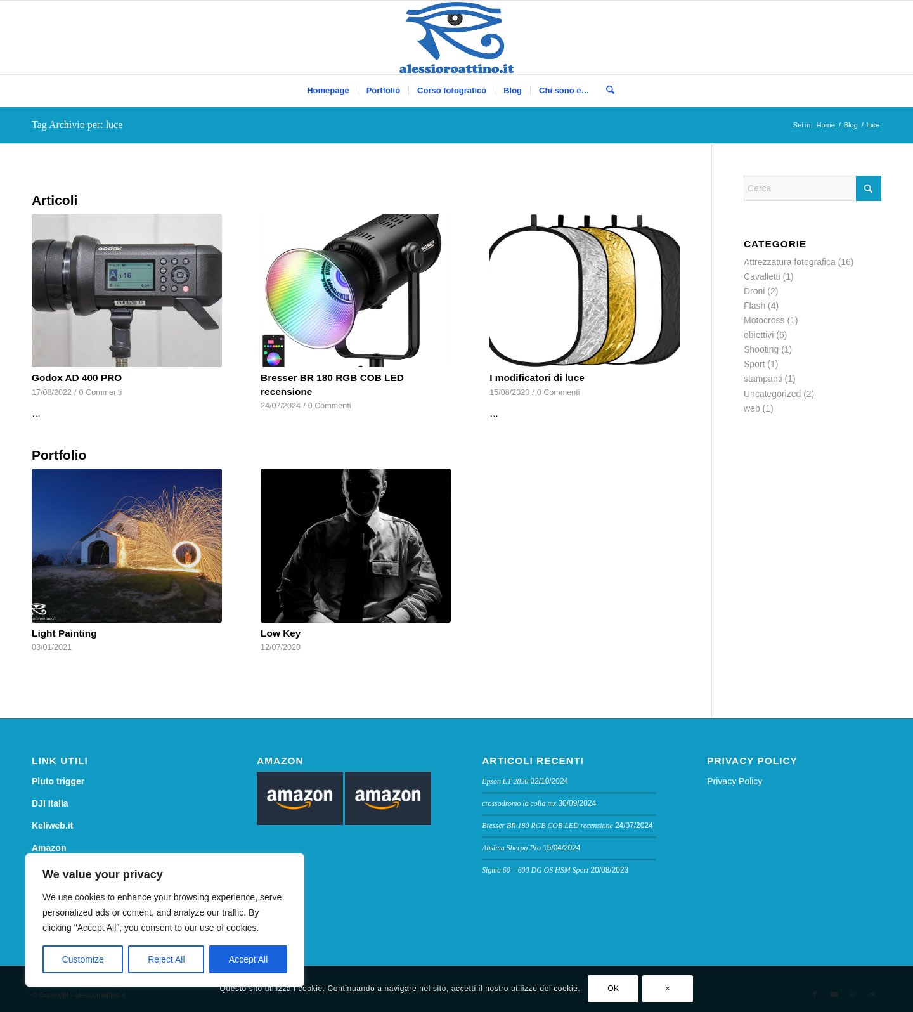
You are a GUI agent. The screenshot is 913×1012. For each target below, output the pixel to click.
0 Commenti (100, 392)
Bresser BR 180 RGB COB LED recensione (547, 825)
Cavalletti (762, 276)
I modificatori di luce (537, 377)
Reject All (166, 959)
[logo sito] (457, 37)
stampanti (763, 378)
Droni (754, 291)
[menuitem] (328, 91)
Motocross (764, 320)
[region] (164, 920)
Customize (83, 959)
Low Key (281, 633)
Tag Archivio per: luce (77, 124)
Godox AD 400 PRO (77, 377)
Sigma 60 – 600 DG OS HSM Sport (535, 870)
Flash (754, 306)
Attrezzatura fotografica (790, 262)
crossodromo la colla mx (519, 803)
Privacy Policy (734, 781)
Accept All (248, 959)
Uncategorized (772, 394)
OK (613, 988)
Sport (754, 364)
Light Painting (64, 633)
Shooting (761, 349)
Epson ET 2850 (505, 781)
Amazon (49, 848)
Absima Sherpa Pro (511, 847)
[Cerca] (606, 91)
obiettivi (759, 335)
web (752, 408)
